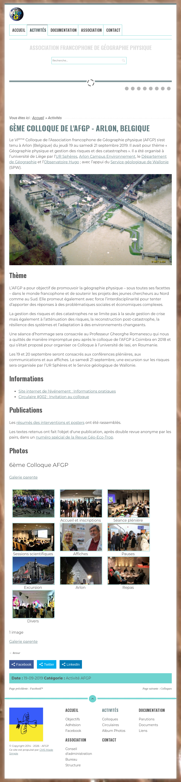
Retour (16, 653)
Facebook (35, 688)
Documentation (64, 30)
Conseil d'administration (78, 751)
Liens (143, 731)
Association (91, 30)
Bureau (71, 759)
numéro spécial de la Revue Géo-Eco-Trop (74, 437)
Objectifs (72, 719)
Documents (148, 725)
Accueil (18, 30)
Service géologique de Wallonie (139, 162)
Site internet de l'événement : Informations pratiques (67, 391)
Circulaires (110, 725)
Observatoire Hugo (61, 162)
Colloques (166, 688)
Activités (38, 30)
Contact (113, 30)
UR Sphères (66, 156)
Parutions (146, 719)
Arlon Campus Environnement (107, 156)
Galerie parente (23, 477)
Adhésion (73, 725)
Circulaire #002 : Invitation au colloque (53, 397)
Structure (73, 765)
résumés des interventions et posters (50, 422)
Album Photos (113, 731)
